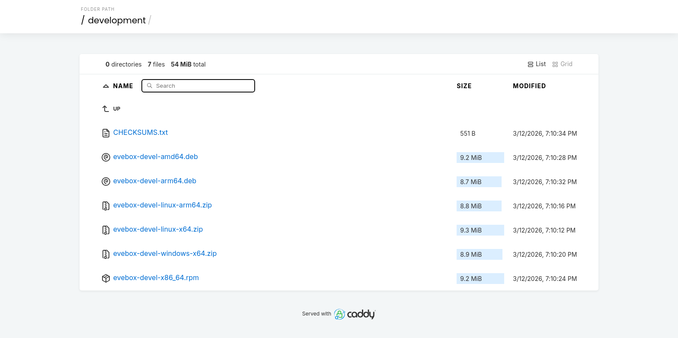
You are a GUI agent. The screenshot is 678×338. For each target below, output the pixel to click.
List (536, 64)
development (117, 20)
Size (464, 85)
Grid (562, 64)
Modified (529, 85)
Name (124, 85)
